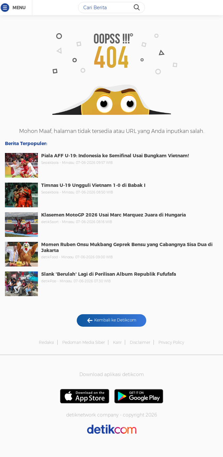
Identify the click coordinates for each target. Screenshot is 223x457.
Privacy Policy (171, 342)
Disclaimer (140, 342)
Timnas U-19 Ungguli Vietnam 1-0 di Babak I (93, 185)
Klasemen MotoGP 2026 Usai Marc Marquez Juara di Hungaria (113, 215)
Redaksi (46, 342)
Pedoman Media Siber (83, 342)
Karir (117, 342)
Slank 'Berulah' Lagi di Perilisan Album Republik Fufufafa (108, 274)
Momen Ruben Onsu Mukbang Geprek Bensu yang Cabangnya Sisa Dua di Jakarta (126, 247)
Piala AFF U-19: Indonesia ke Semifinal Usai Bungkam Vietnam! (115, 156)
